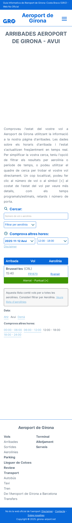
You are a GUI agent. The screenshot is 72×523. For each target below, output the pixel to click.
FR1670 (33, 274)
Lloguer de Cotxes (17, 462)
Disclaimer (47, 511)
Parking (9, 457)
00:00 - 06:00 (13, 329)
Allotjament (44, 442)
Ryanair (55, 274)
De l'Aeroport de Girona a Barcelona (30, 494)
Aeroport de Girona (37, 18)
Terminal (42, 436)
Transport (11, 473)
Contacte (60, 511)
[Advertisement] (36, 86)
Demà (21, 316)
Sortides (10, 447)
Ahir (6, 316)
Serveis (41, 447)
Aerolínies (11, 452)
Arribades (11, 442)
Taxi (7, 483)
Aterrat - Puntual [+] (35, 280)
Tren (7, 488)
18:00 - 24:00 (12, 334)
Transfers (10, 499)
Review (9, 468)
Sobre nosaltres (36, 515)
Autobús (10, 478)
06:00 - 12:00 (32, 329)
